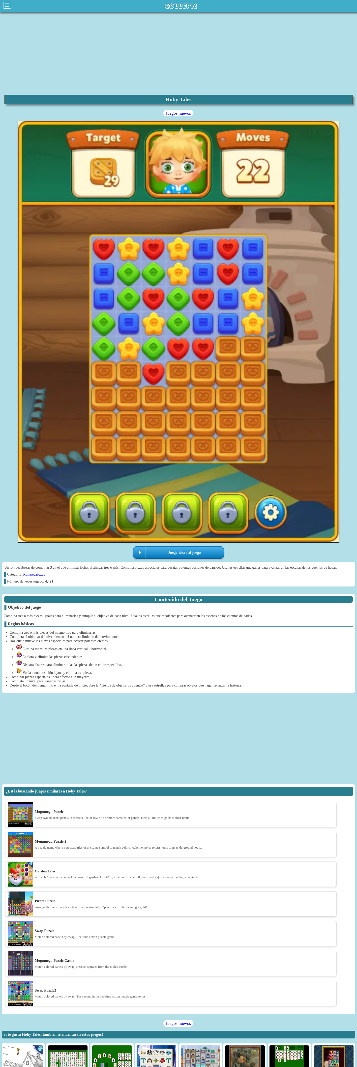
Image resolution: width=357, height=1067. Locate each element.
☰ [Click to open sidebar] (7, 5)
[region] (178, 53)
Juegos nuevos (178, 113)
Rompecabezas (34, 574)
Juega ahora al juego (184, 552)
